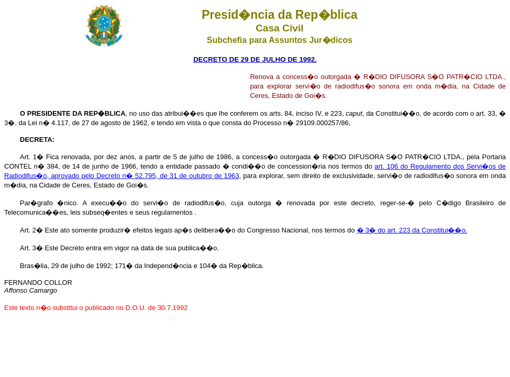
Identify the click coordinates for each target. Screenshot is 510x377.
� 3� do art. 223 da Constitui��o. (412, 230)
